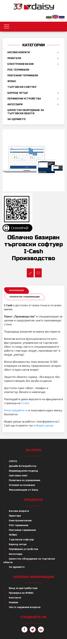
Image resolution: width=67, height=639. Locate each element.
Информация (16, 290)
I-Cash (25, 403)
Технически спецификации (24, 296)
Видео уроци (44, 425)
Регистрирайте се (16, 410)
